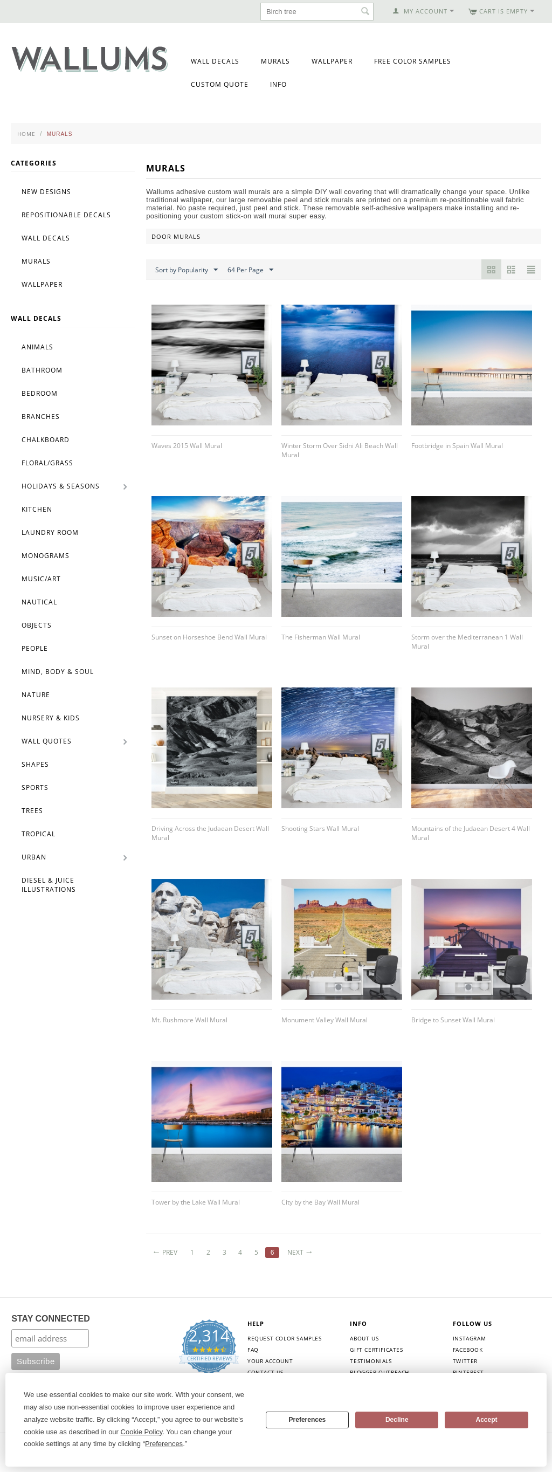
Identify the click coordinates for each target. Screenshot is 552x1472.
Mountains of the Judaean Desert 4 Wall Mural (470, 833)
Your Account (270, 1361)
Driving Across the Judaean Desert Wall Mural (210, 833)
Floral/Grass (47, 462)
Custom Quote (220, 84)
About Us (364, 1338)
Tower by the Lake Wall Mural (195, 1202)
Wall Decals (215, 61)
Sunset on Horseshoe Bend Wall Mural (209, 637)
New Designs (46, 191)
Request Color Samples (284, 1338)
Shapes (35, 764)
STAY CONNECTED (50, 1318)
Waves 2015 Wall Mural (186, 445)
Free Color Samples (412, 61)
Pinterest (468, 1372)
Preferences (307, 1419)
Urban (34, 857)
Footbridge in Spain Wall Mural (457, 445)
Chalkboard (46, 439)
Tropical (39, 833)
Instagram (469, 1338)
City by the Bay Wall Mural (320, 1202)
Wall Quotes (47, 741)
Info (278, 84)
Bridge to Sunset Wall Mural (453, 1019)
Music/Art (41, 578)
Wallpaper (332, 61)
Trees (32, 810)
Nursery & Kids (51, 718)
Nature (36, 694)
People (35, 648)
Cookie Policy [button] (142, 1432)
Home (26, 133)
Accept (487, 1419)
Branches (41, 416)
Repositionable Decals (66, 214)
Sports (35, 787)
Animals (37, 347)
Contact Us (265, 1372)
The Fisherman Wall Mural (320, 637)
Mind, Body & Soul (58, 671)
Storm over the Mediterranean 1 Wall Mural (467, 641)
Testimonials (370, 1361)
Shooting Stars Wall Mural (320, 828)
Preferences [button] (164, 1444)
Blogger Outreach (379, 1372)
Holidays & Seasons (61, 486)
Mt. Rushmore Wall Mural (189, 1019)
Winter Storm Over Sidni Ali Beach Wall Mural (339, 450)
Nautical (39, 602)
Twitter (465, 1361)
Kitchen (37, 509)
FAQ (253, 1349)
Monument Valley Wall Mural (324, 1019)
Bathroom (42, 370)
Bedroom (40, 393)
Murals (275, 61)
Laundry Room (50, 532)
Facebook (468, 1349)
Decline (397, 1419)
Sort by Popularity (186, 270)
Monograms (46, 555)
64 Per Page (250, 270)
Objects (37, 625)
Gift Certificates (376, 1349)
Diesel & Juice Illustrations (49, 885)
